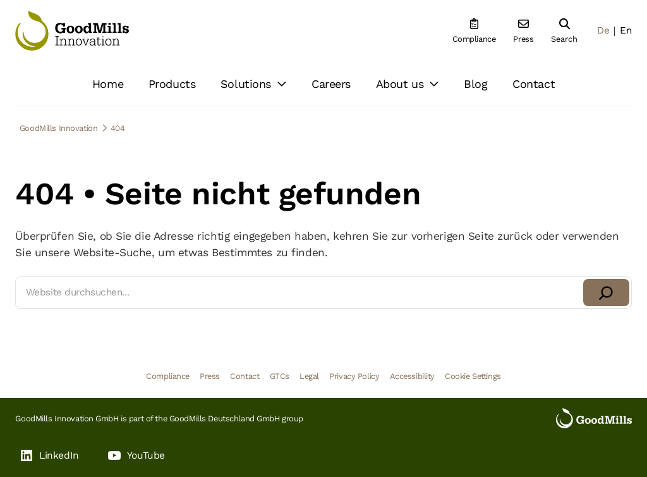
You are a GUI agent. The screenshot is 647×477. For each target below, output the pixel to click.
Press (210, 376)
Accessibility (412, 376)
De (603, 30)
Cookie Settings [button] (473, 376)
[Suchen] (606, 292)
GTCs (279, 376)
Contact (244, 376)
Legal (309, 376)
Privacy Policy (354, 376)
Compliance (168, 376)
